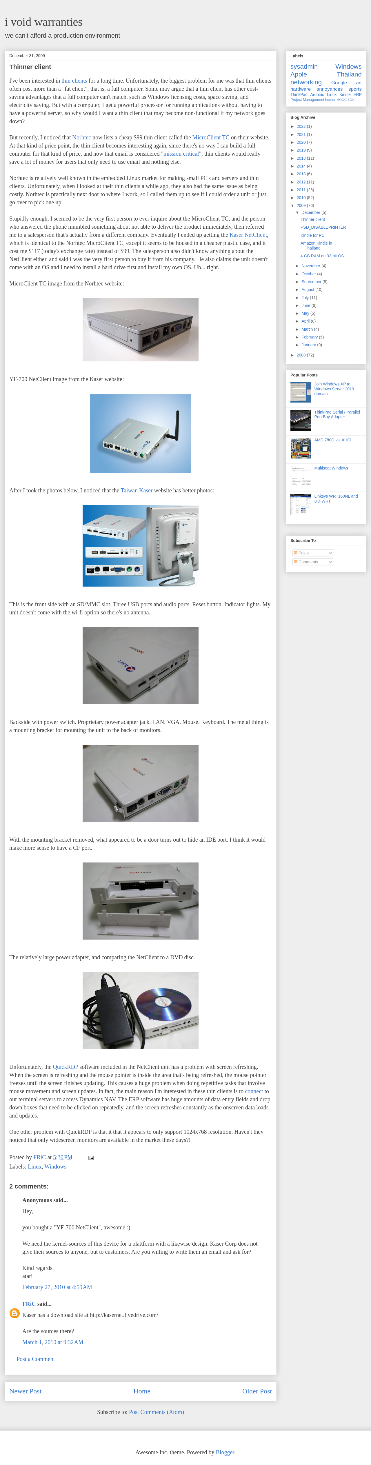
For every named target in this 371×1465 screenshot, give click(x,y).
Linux (35, 1166)
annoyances (330, 89)
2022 (302, 126)
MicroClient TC (211, 137)
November (311, 265)
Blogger (225, 1452)
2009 (302, 205)
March (307, 329)
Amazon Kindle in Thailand (316, 245)
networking (306, 82)
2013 (302, 174)
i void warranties (44, 21)
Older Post (257, 1391)
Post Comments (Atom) (156, 1412)
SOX (351, 99)
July (305, 297)
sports (355, 89)
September (311, 281)
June (306, 305)
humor (330, 100)
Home (141, 1391)
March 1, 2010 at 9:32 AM (52, 1342)
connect (254, 1091)
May (305, 313)
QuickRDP (65, 1067)
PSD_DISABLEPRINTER (323, 227)
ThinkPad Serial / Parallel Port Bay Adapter (337, 414)
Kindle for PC (312, 235)
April (306, 321)
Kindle (345, 94)
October (309, 274)
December (311, 212)
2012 (302, 182)
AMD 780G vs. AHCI (333, 440)
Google (339, 82)
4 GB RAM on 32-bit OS (322, 256)
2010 (302, 197)
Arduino (317, 94)
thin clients (74, 80)
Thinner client (313, 219)
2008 (302, 355)
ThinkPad (299, 94)
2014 (302, 166)
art (359, 82)
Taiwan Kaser (136, 490)
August (308, 289)
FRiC (29, 1304)
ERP (357, 94)
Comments (306, 562)
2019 (302, 150)
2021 (302, 134)
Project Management (307, 100)
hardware (300, 89)
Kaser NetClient (248, 235)
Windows (55, 1166)
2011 (302, 190)
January (309, 345)
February (310, 337)
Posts (301, 553)
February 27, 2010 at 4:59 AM (57, 1287)
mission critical (181, 153)
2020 (302, 142)
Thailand (349, 74)
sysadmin (304, 66)
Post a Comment (36, 1359)
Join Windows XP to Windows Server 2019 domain (334, 389)
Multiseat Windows (331, 468)
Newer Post (25, 1391)
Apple (298, 74)
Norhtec (81, 137)
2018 (302, 158)
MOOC (342, 99)
